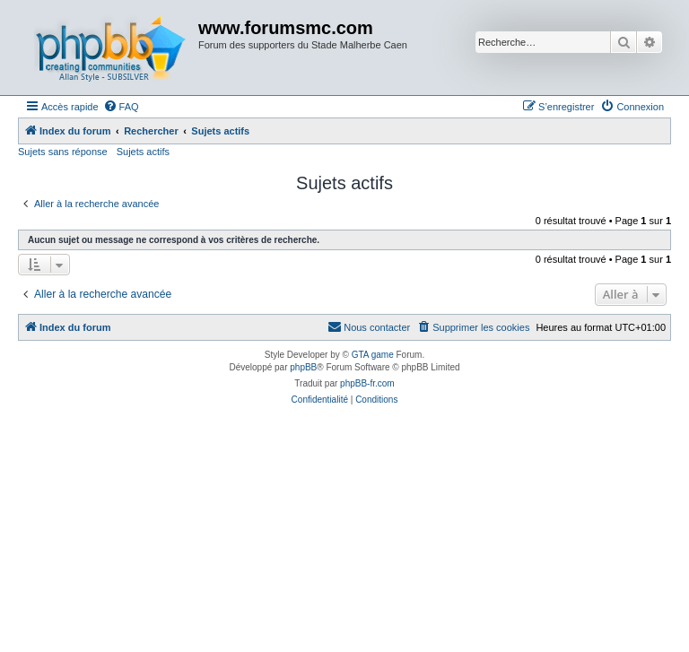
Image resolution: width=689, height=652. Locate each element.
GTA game (373, 355)
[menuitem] (121, 106)
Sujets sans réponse (63, 151)
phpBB (303, 367)
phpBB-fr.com (367, 383)
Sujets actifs (143, 151)
